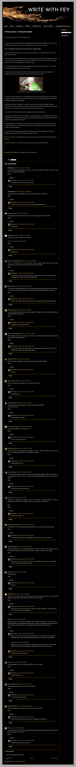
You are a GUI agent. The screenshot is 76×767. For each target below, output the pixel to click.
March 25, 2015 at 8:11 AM (22, 168)
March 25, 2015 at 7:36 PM (24, 546)
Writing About (37, 26)
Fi (8, 728)
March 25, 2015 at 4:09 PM (24, 426)
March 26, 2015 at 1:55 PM (19, 662)
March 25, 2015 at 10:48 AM (22, 235)
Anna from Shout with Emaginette (17, 241)
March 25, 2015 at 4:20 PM (23, 472)
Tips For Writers (48, 26)
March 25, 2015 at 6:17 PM (26, 346)
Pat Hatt (10, 213)
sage (9, 572)
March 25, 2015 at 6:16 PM (26, 298)
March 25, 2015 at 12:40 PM (23, 310)
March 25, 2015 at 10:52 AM (26, 249)
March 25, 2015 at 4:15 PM (24, 448)
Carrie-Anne (11, 310)
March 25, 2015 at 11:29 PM (21, 594)
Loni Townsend (12, 426)
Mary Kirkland (12, 684)
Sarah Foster (11, 286)
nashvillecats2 (12, 402)
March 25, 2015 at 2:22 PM (23, 381)
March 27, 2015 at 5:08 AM (16, 728)
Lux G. (9, 662)
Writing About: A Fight (14, 142)
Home (6, 26)
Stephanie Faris (12, 448)
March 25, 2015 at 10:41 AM (26, 224)
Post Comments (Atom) (18, 761)
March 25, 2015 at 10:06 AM (23, 191)
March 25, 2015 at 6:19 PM (26, 437)
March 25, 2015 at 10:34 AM (20, 213)
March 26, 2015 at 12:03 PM (26, 582)
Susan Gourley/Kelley (14, 260)
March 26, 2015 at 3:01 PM (23, 684)
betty (9, 497)
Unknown (10, 594)
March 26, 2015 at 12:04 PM (26, 633)
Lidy (9, 619)
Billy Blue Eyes (12, 706)
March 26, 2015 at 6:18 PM (26, 651)
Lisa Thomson (12, 472)
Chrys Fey (14, 180)
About (12, 26)
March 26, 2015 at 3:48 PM (24, 706)
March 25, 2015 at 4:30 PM (18, 497)
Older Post (54, 758)
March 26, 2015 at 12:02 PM (26, 559)
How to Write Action (12, 137)
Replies (12, 177)
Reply (9, 174)
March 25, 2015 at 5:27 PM (26, 524)
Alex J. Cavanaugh (13, 333)
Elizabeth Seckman (13, 524)
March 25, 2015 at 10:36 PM (18, 572)
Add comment (9, 751)
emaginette (11, 235)
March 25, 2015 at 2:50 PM (24, 402)
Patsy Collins (11, 381)
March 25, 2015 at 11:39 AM (28, 260)
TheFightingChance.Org (63, 26)
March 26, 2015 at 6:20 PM (26, 716)
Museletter (20, 26)
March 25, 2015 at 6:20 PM (26, 513)
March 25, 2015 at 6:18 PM (26, 369)
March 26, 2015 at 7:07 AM (18, 619)
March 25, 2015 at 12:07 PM (23, 286)
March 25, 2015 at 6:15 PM (26, 273)
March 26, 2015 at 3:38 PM (21, 642)
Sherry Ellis (11, 359)
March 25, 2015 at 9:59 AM (26, 180)
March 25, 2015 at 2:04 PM (22, 359)
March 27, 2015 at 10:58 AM (26, 740)
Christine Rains (12, 546)
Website (27, 26)
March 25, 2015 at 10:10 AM (26, 202)
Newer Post (8, 758)
